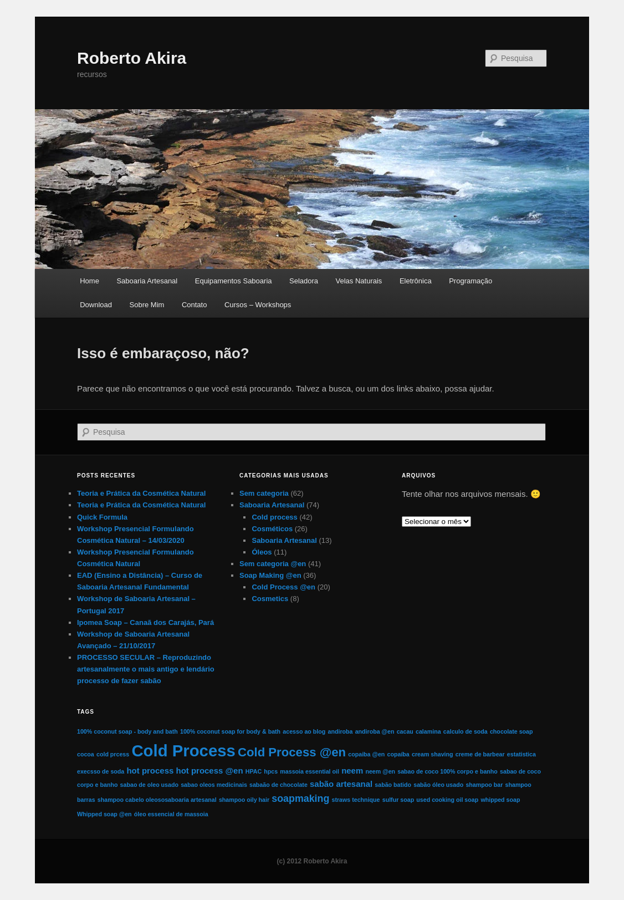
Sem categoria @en (272, 564)
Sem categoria (264, 493)
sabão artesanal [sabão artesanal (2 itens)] (341, 784)
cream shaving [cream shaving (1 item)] (432, 754)
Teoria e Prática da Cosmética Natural (141, 493)
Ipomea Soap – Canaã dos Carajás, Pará (145, 622)
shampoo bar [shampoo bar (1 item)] (484, 784)
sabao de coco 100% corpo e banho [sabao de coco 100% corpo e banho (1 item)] (447, 771)
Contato (194, 305)
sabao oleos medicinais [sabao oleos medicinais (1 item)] (214, 784)
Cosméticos (272, 529)
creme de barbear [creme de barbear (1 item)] (480, 754)
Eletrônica (416, 281)
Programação (470, 281)
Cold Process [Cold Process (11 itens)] (183, 750)
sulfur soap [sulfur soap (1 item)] (398, 799)
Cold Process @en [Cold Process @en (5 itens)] (292, 752)
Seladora (303, 281)
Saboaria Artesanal (146, 281)
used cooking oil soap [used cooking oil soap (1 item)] (447, 799)
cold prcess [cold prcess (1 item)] (112, 754)
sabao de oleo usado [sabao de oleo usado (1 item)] (149, 784)
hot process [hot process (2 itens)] (149, 770)
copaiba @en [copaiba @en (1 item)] (366, 754)
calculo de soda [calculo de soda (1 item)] (465, 731)
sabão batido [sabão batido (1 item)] (393, 784)
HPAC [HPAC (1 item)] (253, 771)
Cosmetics (270, 598)
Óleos (262, 552)
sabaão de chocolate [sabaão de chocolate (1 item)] (278, 784)
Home (89, 281)
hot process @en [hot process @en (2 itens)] (209, 770)
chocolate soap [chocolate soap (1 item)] (511, 731)
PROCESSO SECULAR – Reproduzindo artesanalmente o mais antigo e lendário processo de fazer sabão (145, 669)
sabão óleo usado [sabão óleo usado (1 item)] (438, 784)
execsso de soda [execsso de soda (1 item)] (100, 771)
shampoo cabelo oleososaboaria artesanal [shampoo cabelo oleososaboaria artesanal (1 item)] (157, 799)
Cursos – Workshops (257, 305)
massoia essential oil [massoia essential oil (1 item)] (309, 771)
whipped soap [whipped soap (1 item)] (500, 799)
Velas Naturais (359, 281)
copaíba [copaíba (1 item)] (398, 754)
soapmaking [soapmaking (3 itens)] (300, 798)
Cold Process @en (283, 587)
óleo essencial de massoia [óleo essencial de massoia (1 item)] (171, 814)
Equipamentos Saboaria (233, 281)
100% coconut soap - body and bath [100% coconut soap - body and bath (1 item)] (127, 731)
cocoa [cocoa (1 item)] (85, 754)
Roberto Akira (131, 58)
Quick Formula (102, 517)
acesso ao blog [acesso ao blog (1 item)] (304, 731)
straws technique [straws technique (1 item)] (355, 799)
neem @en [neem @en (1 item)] (380, 771)
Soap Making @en (270, 575)
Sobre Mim (147, 305)
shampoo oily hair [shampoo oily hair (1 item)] (244, 799)
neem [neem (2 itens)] (352, 770)
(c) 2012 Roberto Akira (312, 861)
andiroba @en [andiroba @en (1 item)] (375, 731)
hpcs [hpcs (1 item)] (271, 771)
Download (96, 305)
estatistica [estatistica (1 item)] (521, 754)
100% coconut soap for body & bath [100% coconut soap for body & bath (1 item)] (230, 731)
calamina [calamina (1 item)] (428, 731)
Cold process (274, 517)
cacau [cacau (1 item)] (405, 731)
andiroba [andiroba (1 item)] (340, 731)
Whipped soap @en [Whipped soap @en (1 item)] (104, 814)
